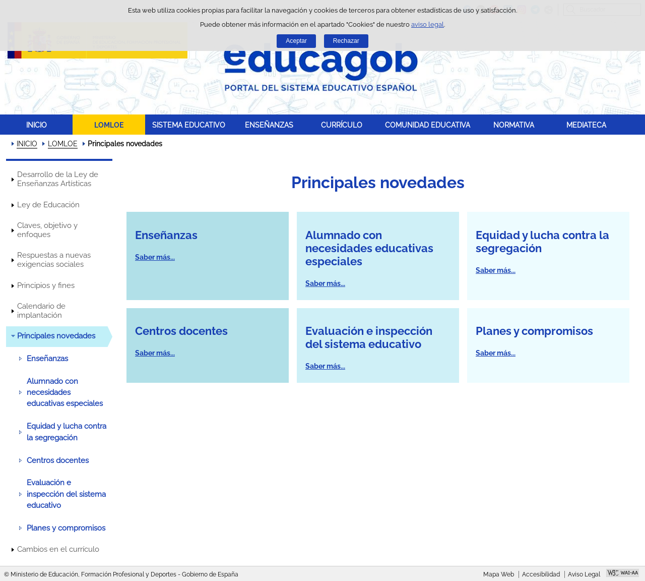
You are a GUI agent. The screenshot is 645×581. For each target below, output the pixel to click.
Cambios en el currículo (58, 549)
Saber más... (155, 257)
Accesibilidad (541, 574)
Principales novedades (56, 335)
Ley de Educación (48, 204)
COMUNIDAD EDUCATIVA (427, 125)
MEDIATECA (586, 125)
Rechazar (346, 40)
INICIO (36, 125)
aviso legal (427, 24)
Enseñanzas (47, 358)
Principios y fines (46, 285)
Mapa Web (498, 574)
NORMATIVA (513, 125)
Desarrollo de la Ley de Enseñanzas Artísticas (57, 179)
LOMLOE (108, 125)
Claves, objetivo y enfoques (47, 230)
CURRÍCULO (341, 125)
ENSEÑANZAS (269, 125)
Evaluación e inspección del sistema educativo (66, 494)
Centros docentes (58, 460)
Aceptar (296, 40)
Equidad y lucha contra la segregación (66, 432)
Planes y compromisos (66, 528)
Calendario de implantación (41, 311)
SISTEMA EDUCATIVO (188, 125)
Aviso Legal (584, 574)
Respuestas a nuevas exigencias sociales (54, 260)
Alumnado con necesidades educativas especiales (65, 393)
